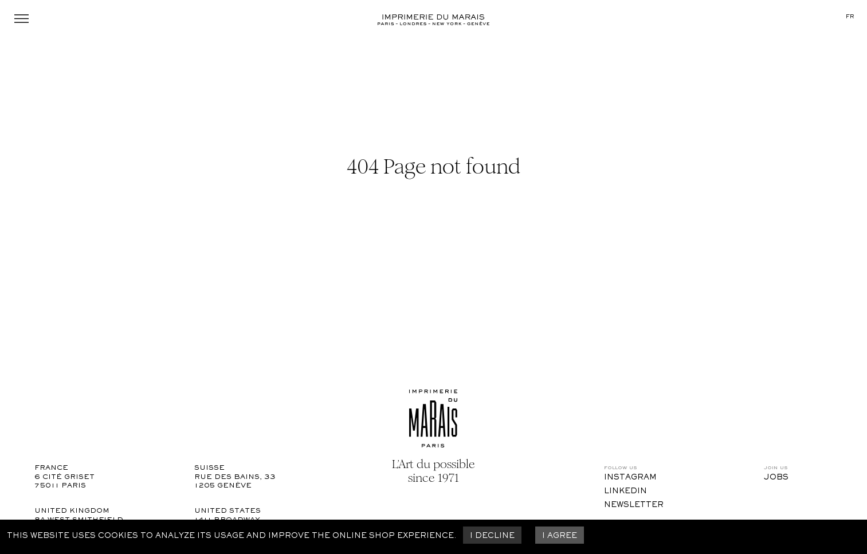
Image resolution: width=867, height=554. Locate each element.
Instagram (630, 477)
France (51, 468)
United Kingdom (71, 511)
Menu (21, 18)
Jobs (776, 477)
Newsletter (634, 505)
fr (850, 16)
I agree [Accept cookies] (559, 536)
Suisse (209, 468)
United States (227, 511)
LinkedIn (625, 491)
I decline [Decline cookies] (492, 536)
